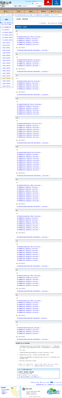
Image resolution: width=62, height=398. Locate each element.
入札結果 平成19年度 (6, 80)
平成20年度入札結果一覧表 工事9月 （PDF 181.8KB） (30, 185)
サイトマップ (39, 1)
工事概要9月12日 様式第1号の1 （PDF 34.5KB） (29, 192)
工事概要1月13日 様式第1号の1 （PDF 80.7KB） (29, 84)
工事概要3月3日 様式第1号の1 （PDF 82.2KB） (28, 38)
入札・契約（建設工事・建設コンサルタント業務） (24, 14)
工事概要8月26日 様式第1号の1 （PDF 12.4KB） (29, 227)
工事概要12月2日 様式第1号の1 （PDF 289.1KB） (29, 106)
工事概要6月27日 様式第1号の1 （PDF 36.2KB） (29, 285)
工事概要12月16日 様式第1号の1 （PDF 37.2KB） (29, 113)
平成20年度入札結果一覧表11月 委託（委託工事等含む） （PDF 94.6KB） (34, 142)
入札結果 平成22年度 (6, 73)
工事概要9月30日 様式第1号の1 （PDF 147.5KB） (29, 200)
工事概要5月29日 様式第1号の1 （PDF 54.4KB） (29, 312)
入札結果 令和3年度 (6, 45)
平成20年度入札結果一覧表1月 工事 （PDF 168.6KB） (29, 81)
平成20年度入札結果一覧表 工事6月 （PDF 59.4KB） (30, 275)
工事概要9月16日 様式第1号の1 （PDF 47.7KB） (29, 194)
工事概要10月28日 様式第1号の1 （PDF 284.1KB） (29, 167)
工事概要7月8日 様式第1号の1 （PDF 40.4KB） (28, 250)
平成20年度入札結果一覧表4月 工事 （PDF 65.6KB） (29, 327)
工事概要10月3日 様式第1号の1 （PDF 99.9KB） (29, 154)
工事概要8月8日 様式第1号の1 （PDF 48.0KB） (28, 221)
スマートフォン (59, 382)
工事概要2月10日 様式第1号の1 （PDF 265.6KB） (29, 61)
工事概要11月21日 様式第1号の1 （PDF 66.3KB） (29, 133)
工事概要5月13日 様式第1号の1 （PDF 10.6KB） (29, 302)
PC (54, 382)
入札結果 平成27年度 (6, 60)
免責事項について (51, 384)
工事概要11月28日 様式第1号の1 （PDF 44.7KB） (29, 137)
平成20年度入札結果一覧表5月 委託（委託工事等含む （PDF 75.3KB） (33, 318)
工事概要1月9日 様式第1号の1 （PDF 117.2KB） (29, 83)
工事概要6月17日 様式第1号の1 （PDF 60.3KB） (29, 279)
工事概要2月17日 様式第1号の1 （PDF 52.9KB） (29, 65)
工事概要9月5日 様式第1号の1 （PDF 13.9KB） (28, 189)
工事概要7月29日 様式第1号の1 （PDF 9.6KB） (28, 260)
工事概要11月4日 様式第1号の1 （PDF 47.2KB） (29, 125)
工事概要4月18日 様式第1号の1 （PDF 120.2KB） (29, 331)
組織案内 (3, 393)
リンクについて (59, 384)
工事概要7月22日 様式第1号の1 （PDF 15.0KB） (29, 256)
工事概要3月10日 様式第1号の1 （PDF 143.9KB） (29, 42)
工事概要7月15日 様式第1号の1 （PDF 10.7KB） (29, 254)
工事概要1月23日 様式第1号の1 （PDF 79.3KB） (29, 88)
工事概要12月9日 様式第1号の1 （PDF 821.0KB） (29, 110)
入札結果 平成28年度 (6, 57)
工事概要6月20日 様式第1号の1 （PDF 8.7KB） (28, 281)
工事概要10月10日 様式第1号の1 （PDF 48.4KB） (29, 158)
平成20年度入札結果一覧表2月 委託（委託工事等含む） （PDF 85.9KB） (33, 71)
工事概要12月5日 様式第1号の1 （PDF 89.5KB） (29, 108)
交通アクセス (4, 392)
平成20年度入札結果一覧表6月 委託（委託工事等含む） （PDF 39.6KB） (33, 291)
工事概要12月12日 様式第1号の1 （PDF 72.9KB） (29, 111)
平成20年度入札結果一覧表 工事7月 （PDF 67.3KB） (30, 246)
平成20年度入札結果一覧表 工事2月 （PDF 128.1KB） (29, 59)
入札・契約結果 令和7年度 (7, 34)
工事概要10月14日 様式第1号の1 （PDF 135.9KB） (29, 160)
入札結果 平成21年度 (6, 75)
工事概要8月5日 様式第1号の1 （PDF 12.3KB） (28, 219)
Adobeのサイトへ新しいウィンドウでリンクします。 (44, 365)
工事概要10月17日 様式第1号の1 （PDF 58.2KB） (29, 162)
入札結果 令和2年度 (6, 47)
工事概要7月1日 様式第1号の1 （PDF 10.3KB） (28, 248)
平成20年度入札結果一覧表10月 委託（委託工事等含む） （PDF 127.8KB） (34, 175)
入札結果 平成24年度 (6, 68)
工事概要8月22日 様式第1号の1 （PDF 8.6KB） (28, 225)
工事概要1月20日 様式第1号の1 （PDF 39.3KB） (29, 86)
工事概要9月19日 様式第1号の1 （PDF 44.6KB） (29, 196)
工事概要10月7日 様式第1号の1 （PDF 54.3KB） (29, 156)
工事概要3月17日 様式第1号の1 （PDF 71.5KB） (29, 44)
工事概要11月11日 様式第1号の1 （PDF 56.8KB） (29, 129)
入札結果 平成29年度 (6, 55)
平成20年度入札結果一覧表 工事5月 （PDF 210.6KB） (30, 300)
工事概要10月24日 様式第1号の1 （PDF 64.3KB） (29, 165)
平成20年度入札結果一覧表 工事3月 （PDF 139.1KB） (30, 36)
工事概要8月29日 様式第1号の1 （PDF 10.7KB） (29, 229)
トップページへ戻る (45, 382)
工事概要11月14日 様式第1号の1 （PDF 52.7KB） (29, 131)
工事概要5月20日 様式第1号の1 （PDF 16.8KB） (29, 306)
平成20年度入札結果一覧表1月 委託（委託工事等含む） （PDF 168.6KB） (34, 94)
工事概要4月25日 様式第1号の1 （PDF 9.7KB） (28, 333)
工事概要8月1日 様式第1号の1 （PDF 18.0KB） (28, 218)
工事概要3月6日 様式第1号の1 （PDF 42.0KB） (28, 40)
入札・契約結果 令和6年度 (7, 37)
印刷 (59, 23)
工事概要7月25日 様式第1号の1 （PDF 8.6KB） (28, 258)
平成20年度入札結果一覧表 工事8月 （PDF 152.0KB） (30, 216)
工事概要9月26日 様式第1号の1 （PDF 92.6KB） (29, 198)
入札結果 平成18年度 (6, 83)
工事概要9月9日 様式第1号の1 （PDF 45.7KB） (28, 191)
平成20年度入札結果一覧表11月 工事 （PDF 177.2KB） (30, 123)
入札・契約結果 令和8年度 (7, 32)
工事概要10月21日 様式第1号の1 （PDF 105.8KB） (29, 164)
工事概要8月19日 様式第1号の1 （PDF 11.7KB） (29, 223)
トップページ (8, 14)
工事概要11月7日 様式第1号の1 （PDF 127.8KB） (29, 127)
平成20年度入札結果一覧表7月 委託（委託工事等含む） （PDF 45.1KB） (33, 266)
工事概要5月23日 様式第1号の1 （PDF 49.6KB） (29, 308)
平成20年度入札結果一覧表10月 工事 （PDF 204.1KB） (30, 152)
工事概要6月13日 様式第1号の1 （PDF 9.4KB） (28, 277)
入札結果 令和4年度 (6, 42)
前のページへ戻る (35, 382)
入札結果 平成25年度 (6, 65)
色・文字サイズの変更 (30, 1)
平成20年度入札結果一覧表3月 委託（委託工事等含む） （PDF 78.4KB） (33, 50)
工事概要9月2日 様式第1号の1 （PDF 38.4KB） (28, 187)
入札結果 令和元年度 (6, 50)
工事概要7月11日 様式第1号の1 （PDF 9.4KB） (28, 252)
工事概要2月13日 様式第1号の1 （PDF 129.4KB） (29, 63)
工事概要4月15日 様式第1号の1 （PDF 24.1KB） (29, 329)
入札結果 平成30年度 (6, 52)
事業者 (13, 14)
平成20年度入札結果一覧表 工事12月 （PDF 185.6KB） (30, 104)
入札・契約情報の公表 (38, 14)
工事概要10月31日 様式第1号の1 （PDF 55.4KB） (29, 169)
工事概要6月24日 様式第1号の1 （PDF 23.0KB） (29, 283)
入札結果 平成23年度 (6, 70)
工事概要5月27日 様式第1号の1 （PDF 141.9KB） (29, 310)
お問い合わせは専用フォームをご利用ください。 (31, 376)
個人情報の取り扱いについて (41, 384)
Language (37, 3)
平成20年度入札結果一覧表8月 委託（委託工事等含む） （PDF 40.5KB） (33, 237)
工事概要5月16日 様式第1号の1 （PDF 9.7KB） (28, 304)
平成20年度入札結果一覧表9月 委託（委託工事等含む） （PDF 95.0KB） (33, 206)
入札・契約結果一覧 (46, 14)
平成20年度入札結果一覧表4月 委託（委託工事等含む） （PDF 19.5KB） (33, 339)
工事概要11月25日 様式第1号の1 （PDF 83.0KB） (29, 135)
